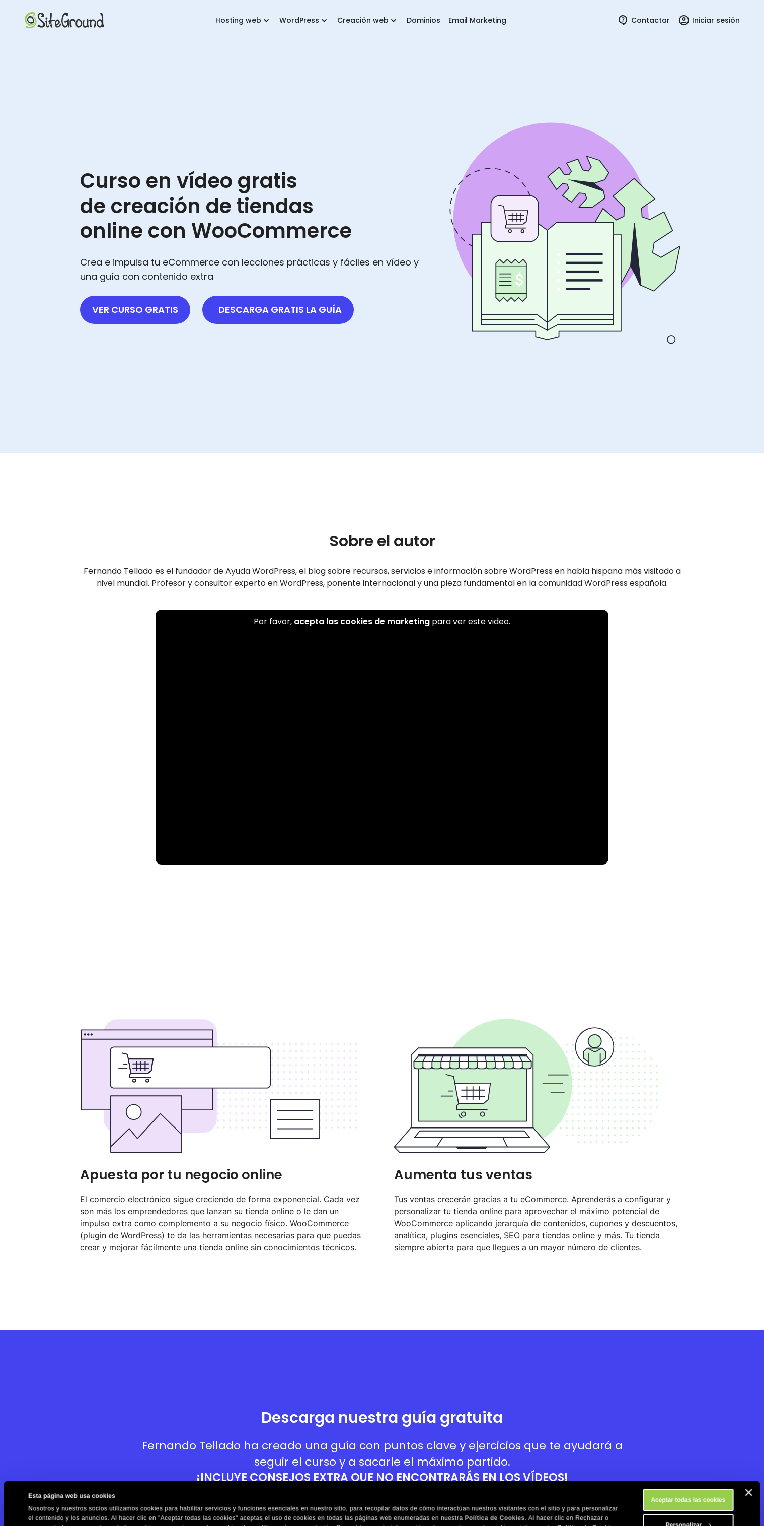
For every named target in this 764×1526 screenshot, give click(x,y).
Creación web (368, 20)
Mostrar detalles (51, 1509)
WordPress (304, 20)
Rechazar (688, 1506)
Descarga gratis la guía (280, 309)
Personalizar (689, 1481)
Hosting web (243, 20)
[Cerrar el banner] (748, 1448)
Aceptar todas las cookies (688, 1456)
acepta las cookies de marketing (362, 621)
